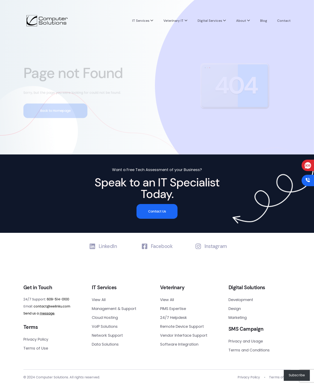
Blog (263, 20)
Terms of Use (35, 348)
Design (234, 308)
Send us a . (39, 313)
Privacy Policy (35, 339)
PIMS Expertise (173, 308)
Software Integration (179, 344)
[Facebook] (144, 246)
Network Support (107, 335)
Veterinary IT (173, 20)
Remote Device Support (182, 326)
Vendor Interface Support (183, 335)
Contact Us (157, 211)
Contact (284, 20)
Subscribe (297, 375)
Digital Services (210, 20)
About (241, 20)
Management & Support (114, 308)
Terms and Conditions (249, 350)
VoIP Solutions (105, 326)
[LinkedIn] (92, 246)
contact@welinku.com (52, 306)
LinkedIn (108, 246)
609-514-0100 (58, 299)
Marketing (237, 317)
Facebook (162, 246)
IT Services (140, 20)
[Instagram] (198, 246)
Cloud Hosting (105, 317)
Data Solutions (105, 344)
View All (99, 299)
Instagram (215, 246)
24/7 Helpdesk (173, 317)
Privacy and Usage (245, 341)
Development (240, 299)
